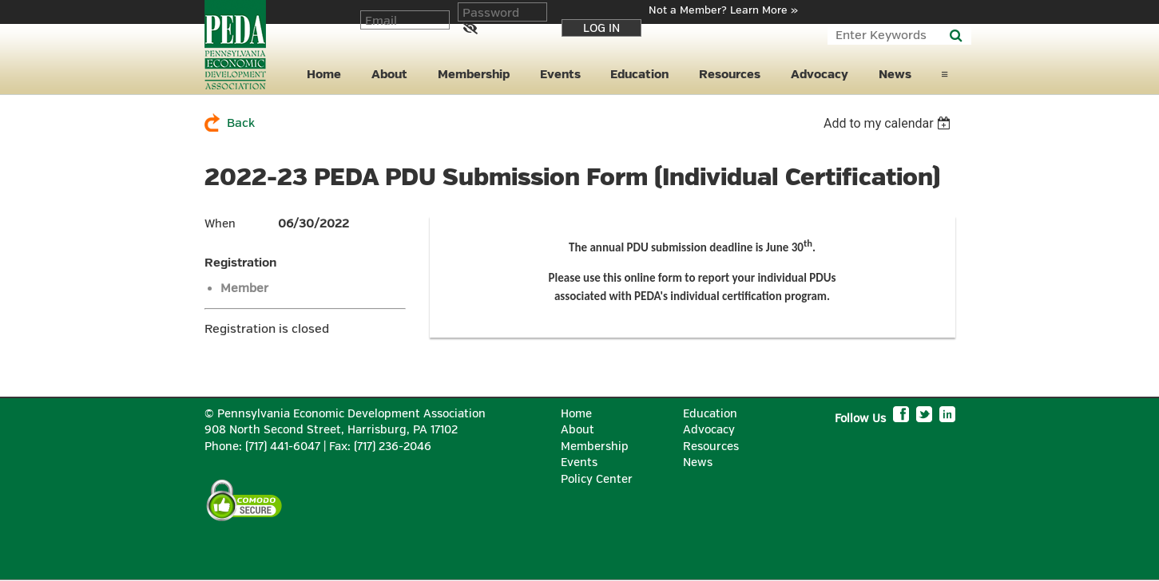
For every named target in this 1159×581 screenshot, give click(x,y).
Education (710, 414)
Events (579, 462)
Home (576, 414)
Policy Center (597, 479)
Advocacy (709, 430)
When (220, 224)
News (697, 462)
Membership (595, 446)
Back (241, 123)
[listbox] (889, 123)
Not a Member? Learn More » (723, 10)
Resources (711, 446)
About (577, 430)
